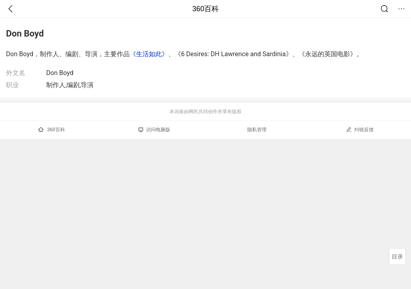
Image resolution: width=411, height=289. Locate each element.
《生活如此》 (149, 54)
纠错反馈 (360, 129)
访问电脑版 (154, 129)
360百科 (205, 9)
